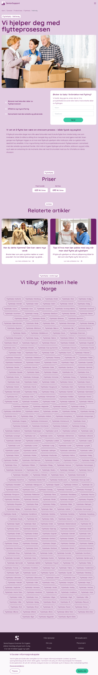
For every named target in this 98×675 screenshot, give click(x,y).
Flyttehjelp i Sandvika (67, 514)
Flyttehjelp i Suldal (46, 553)
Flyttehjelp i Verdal (50, 587)
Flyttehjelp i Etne (10, 348)
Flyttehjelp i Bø (68, 328)
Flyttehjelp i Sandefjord (29, 514)
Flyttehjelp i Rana (50, 494)
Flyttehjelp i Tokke (85, 563)
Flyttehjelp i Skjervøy (49, 529)
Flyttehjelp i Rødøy (13, 509)
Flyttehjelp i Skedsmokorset (66, 524)
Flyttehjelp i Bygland (14, 328)
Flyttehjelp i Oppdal (52, 485)
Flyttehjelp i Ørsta (46, 612)
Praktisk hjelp (18, 10)
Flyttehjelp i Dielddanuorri (39, 333)
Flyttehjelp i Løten (86, 450)
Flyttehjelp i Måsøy (46, 465)
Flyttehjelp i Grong (69, 377)
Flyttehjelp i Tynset (29, 573)
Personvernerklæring (17, 666)
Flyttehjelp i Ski (86, 524)
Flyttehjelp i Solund (14, 538)
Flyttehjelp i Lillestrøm (13, 441)
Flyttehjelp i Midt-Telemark (31, 460)
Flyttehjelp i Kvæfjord (12, 431)
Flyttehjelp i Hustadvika (30, 402)
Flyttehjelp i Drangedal (13, 338)
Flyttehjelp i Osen (12, 490)
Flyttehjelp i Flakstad (82, 353)
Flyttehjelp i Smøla (13, 534)
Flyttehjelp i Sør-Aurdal (15, 563)
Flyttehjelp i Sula (30, 553)
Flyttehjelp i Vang (48, 582)
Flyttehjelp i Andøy (85, 299)
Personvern (81, 643)
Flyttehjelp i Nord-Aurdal (76, 475)
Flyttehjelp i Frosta (50, 362)
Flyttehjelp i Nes (32, 470)
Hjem (3, 10)
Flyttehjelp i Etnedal (27, 348)
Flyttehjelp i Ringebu (67, 499)
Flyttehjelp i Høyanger (21, 406)
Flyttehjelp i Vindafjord (69, 592)
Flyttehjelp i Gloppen (51, 372)
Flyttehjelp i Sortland (48, 538)
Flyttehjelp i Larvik (52, 431)
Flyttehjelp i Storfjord (49, 548)
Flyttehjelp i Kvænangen (32, 431)
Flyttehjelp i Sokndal (68, 534)
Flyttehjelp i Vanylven (66, 582)
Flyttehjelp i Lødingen (48, 450)
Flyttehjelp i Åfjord (49, 602)
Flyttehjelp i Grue (86, 377)
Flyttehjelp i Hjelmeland (85, 392)
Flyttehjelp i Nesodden (20, 475)
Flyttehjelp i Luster (65, 446)
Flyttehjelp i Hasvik (29, 387)
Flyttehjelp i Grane (12, 377)
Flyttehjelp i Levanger (12, 436)
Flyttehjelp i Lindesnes (33, 441)
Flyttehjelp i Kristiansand (39, 421)
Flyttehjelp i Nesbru (49, 470)
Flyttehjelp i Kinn (10, 416)
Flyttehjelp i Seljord (65, 519)
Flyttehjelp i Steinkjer (68, 543)
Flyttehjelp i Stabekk (67, 538)
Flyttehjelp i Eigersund (30, 343)
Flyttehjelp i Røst (47, 509)
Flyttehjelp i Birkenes (57, 318)
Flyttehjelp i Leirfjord (70, 431)
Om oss (49, 643)
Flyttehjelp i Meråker (11, 460)
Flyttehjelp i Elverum (49, 343)
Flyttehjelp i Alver (68, 299)
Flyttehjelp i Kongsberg (64, 416)
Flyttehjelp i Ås (48, 607)
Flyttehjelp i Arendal (15, 304)
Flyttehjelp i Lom (69, 441)
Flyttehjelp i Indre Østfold (12, 411)
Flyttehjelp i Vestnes (86, 587)
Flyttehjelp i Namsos (64, 465)
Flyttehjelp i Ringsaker (14, 504)
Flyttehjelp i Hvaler (49, 402)
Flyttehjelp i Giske (48, 367)
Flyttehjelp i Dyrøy (32, 338)
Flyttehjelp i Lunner (31, 446)
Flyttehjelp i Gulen (14, 382)
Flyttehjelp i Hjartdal (66, 392)
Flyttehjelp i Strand (67, 548)
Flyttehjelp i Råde (66, 504)
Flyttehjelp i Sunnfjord (82, 553)
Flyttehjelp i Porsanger (84, 490)
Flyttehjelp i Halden (48, 382)
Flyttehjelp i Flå (70, 357)
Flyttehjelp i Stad (84, 538)
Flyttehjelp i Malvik (12, 455)
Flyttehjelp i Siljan (30, 524)
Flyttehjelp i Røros (30, 509)
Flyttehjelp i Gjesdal (15, 372)
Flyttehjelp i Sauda (16, 519)
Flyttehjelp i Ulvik (69, 578)
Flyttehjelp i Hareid (12, 387)
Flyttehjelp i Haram (83, 382)
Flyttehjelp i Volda (16, 597)
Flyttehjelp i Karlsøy (69, 411)
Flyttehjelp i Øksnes (11, 612)
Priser (49, 648)
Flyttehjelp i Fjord (65, 353)
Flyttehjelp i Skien (13, 529)
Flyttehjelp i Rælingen (83, 504)
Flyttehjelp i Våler (82, 597)
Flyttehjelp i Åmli (16, 607)
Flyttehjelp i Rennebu (31, 499)
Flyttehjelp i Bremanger (67, 323)
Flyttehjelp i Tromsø (11, 568)
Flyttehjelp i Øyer (28, 617)
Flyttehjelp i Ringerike (86, 499)
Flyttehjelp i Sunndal (64, 553)
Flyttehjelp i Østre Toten (65, 612)
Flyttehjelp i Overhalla (64, 490)
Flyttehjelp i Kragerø (19, 421)
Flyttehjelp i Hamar (66, 382)
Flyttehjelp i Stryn (14, 553)
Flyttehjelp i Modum (70, 460)
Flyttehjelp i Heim (67, 387)
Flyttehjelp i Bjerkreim (75, 318)
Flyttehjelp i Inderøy (78, 406)
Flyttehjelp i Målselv (28, 465)
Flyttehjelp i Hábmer (86, 402)
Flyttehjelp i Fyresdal (85, 362)
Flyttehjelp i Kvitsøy (78, 426)
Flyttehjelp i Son (31, 538)
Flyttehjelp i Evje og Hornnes (48, 348)
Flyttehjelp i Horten (84, 397)
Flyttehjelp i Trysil (49, 568)
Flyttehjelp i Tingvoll (51, 563)
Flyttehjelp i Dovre (59, 333)
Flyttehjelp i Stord (32, 548)
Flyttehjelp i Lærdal (30, 450)
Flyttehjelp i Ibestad (60, 406)
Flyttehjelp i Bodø (32, 323)
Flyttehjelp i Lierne (46, 436)
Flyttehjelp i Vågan (49, 597)
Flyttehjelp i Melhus (68, 455)
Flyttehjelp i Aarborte (14, 299)
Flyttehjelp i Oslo (28, 490)
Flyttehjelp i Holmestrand (46, 397)
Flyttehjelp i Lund (14, 446)
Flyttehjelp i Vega (84, 582)
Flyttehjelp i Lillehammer (65, 436)
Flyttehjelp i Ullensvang (34, 578)
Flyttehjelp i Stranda (85, 548)
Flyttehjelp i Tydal (13, 573)
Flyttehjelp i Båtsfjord (33, 328)
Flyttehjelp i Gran (83, 372)
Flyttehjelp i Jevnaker (50, 411)
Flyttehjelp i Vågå (66, 597)
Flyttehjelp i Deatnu (19, 333)
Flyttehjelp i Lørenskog (68, 450)
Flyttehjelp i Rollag (49, 504)
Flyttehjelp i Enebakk (67, 343)
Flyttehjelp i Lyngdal (83, 446)
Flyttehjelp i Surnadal (12, 558)
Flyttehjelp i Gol (67, 372)
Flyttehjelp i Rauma (87, 494)
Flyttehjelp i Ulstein (52, 578)
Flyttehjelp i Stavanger (30, 543)
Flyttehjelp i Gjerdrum (65, 367)
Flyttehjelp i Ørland (29, 612)
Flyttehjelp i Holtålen (67, 397)
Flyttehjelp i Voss (32, 597)
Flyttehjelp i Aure (27, 309)
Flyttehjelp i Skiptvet (30, 529)
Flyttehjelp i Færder (12, 367)
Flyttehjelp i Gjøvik (33, 372)
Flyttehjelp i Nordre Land (58, 480)
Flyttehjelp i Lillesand (85, 436)
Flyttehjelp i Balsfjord (50, 313)
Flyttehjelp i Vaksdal (15, 582)
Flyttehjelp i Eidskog (85, 338)
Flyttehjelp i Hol (12, 397)
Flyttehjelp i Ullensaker (13, 578)
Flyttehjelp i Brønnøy (87, 323)
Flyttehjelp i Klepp (27, 416)
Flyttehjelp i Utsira (86, 578)
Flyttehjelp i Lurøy (48, 446)
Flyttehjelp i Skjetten (68, 529)
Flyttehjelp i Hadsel (31, 382)
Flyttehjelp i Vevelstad (34, 592)
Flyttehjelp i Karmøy (87, 411)
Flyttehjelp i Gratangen (31, 377)
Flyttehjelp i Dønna (49, 338)
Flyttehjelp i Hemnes (85, 387)
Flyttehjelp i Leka (87, 431)
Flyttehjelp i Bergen (21, 318)
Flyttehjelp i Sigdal (13, 524)
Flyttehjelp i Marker (29, 455)
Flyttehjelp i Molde (88, 460)
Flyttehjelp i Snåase (31, 534)
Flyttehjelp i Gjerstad (85, 367)
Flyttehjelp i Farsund (69, 348)
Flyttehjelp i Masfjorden (49, 455)
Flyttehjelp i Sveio (30, 558)
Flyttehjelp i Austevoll (86, 309)
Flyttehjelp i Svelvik (47, 558)
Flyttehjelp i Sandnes (48, 514)
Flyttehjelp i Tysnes (47, 573)
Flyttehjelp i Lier (30, 436)
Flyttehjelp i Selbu (48, 519)
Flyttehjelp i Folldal (86, 357)
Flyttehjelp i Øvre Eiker (85, 612)
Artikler (81, 648)
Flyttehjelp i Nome (57, 475)
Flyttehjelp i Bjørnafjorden (13, 323)
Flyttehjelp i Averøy (31, 313)
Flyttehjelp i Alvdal (51, 299)
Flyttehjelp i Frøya (67, 362)
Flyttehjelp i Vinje (87, 592)
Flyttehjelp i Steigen (49, 543)
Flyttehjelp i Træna (65, 568)
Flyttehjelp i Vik (51, 592)
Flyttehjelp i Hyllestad (67, 402)
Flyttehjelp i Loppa (85, 441)
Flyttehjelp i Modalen (52, 460)
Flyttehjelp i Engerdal (86, 343)
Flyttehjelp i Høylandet (41, 406)
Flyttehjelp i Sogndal (50, 534)
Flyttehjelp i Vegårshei (12, 587)
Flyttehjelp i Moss (11, 465)
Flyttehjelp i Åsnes (81, 607)
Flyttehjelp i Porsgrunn (11, 494)
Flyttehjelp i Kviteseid (60, 426)
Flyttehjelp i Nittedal (40, 475)
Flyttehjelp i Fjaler (48, 353)
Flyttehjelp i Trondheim (30, 568)
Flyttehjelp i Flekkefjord (33, 357)
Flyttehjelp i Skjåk (85, 529)
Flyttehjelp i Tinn (68, 563)
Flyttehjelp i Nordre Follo (37, 480)
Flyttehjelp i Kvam (79, 421)
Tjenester (9, 10)
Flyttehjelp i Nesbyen (67, 470)
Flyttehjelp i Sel (32, 519)
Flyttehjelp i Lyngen (12, 450)
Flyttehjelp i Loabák (52, 441)
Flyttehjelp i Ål (65, 602)
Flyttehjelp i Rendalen (12, 499)
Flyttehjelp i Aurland (44, 309)
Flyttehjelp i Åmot (32, 607)
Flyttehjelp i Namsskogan (84, 465)
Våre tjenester (49, 638)
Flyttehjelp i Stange (11, 543)
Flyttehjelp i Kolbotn (44, 416)
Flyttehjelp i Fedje (15, 353)
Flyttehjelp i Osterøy (46, 490)
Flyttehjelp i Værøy (32, 602)
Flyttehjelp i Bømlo (84, 328)
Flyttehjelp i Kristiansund (60, 421)
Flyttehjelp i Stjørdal (86, 543)
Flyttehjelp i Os (87, 485)
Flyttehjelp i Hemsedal (12, 392)
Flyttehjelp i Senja (82, 519)
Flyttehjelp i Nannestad (14, 470)
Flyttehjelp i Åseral (64, 607)
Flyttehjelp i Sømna (64, 558)
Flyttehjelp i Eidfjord (67, 338)
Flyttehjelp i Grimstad (51, 377)
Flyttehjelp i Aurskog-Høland (65, 309)
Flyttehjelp (27, 10)
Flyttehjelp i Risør (32, 504)
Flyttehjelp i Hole (27, 397)
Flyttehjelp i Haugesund (49, 387)
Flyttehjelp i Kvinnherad (40, 426)
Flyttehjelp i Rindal (49, 499)
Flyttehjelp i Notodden (13, 485)
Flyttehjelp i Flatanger (13, 357)
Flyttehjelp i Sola (85, 534)
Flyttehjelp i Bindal (39, 318)
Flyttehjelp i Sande (10, 514)
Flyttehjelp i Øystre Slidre (67, 617)
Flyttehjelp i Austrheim (13, 313)
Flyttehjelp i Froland (33, 362)
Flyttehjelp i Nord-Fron (16, 480)
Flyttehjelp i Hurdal (11, 402)
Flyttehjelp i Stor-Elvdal (13, 548)
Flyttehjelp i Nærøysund (33, 485)
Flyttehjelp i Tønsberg (83, 573)
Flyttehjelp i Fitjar (31, 353)
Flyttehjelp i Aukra (10, 309)
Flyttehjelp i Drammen (77, 333)
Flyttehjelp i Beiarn (86, 313)
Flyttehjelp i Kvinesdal (20, 426)
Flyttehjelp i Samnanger (83, 509)
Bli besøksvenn (81, 638)
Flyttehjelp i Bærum (52, 328)
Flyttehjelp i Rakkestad (31, 494)
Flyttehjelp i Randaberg (68, 494)
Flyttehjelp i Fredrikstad (14, 362)
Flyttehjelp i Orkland (71, 485)
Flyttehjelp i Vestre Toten (13, 592)
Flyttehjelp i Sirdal (47, 524)
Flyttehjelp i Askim (49, 304)
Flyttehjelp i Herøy (31, 392)
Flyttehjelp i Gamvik (30, 367)
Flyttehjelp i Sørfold (33, 563)
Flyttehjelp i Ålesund (82, 602)
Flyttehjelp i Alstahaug (33, 299)
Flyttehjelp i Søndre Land (84, 558)
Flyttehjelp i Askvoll (66, 304)
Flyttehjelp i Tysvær (65, 573)
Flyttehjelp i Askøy (84, 304)
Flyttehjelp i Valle (32, 582)
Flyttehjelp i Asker (32, 304)
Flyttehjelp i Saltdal (63, 509)
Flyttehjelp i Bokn (49, 323)
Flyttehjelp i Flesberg (53, 357)
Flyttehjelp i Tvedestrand (84, 568)
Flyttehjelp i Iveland (32, 411)
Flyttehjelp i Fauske (87, 348)
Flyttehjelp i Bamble (68, 313)
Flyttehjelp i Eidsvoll (11, 343)
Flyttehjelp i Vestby (68, 587)
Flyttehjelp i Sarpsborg (86, 514)
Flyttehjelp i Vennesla (32, 587)
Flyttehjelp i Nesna (85, 470)
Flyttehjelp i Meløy (85, 455)
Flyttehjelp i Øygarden (46, 617)
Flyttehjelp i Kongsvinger (84, 416)
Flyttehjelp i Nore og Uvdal (80, 480)
